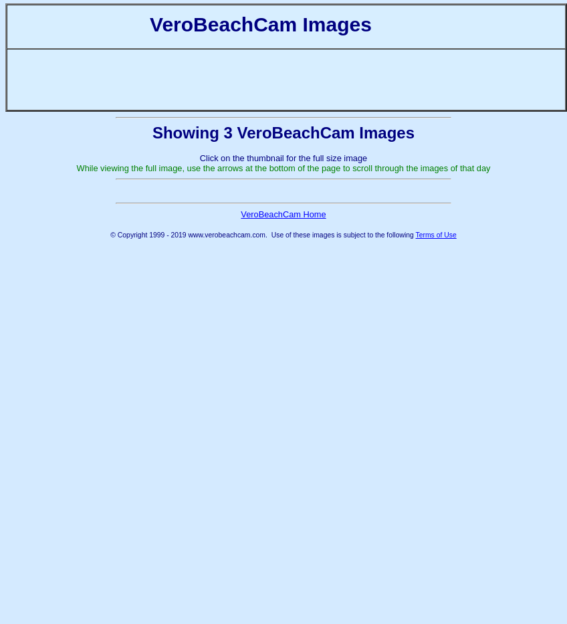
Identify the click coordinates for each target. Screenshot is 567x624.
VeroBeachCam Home (283, 333)
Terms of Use (436, 354)
